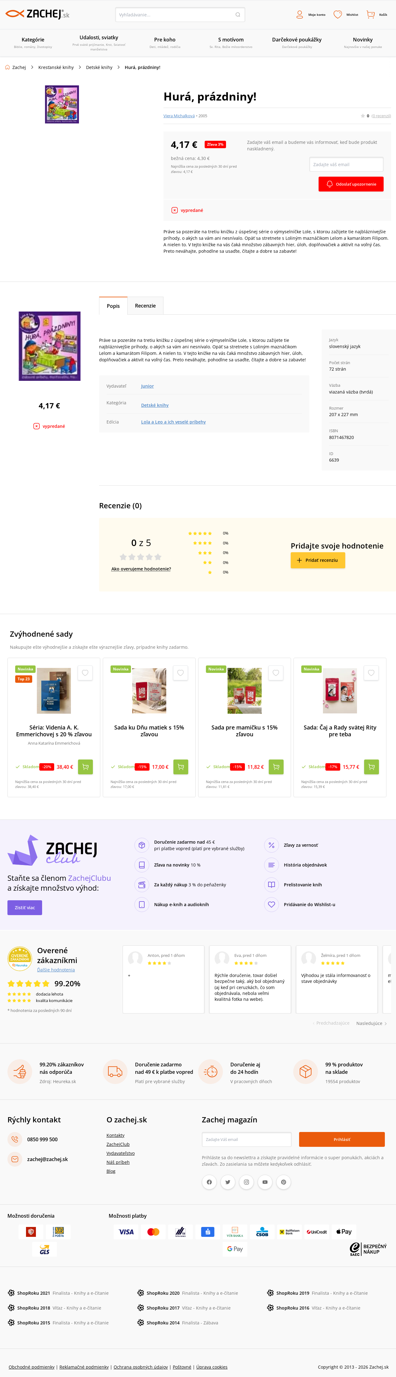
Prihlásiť (342, 1131)
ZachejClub (118, 1136)
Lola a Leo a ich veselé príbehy (173, 423)
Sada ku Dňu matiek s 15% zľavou (149, 732)
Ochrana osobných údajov (141, 1359)
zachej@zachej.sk (47, 1150)
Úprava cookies (212, 1359)
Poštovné (182, 1359)
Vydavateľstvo (121, 1145)
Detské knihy (99, 68)
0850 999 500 (42, 1131)
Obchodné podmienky (31, 1359)
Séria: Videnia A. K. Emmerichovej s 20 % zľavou (54, 732)
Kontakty (115, 1127)
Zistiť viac (25, 899)
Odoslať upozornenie (353, 185)
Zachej (19, 68)
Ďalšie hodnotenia (56, 961)
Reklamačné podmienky (84, 1359)
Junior (147, 387)
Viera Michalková (179, 116)
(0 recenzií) (381, 116)
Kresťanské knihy (56, 68)
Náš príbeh (118, 1154)
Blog (111, 1163)
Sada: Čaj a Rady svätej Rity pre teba (340, 732)
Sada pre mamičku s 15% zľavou (244, 732)
